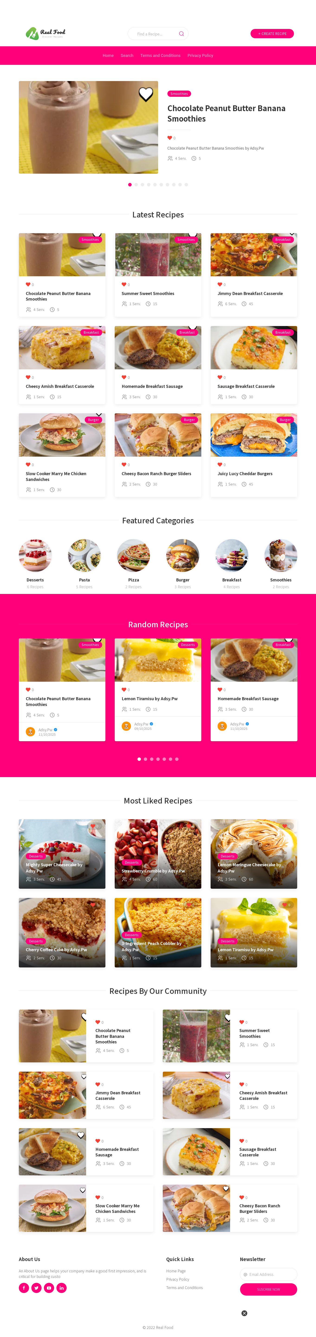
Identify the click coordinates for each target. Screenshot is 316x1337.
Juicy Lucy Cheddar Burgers (245, 473)
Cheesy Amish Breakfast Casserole (60, 386)
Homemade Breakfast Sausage (152, 386)
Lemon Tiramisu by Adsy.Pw (150, 698)
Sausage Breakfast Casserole (246, 386)
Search (127, 55)
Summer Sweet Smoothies (148, 293)
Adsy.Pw (45, 729)
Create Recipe (272, 33)
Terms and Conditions (160, 55)
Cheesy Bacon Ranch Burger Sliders (156, 473)
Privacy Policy (200, 55)
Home (108, 55)
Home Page (176, 1271)
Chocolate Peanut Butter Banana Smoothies (58, 296)
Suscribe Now (268, 1289)
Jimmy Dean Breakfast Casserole (250, 293)
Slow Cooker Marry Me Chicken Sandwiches (56, 476)
